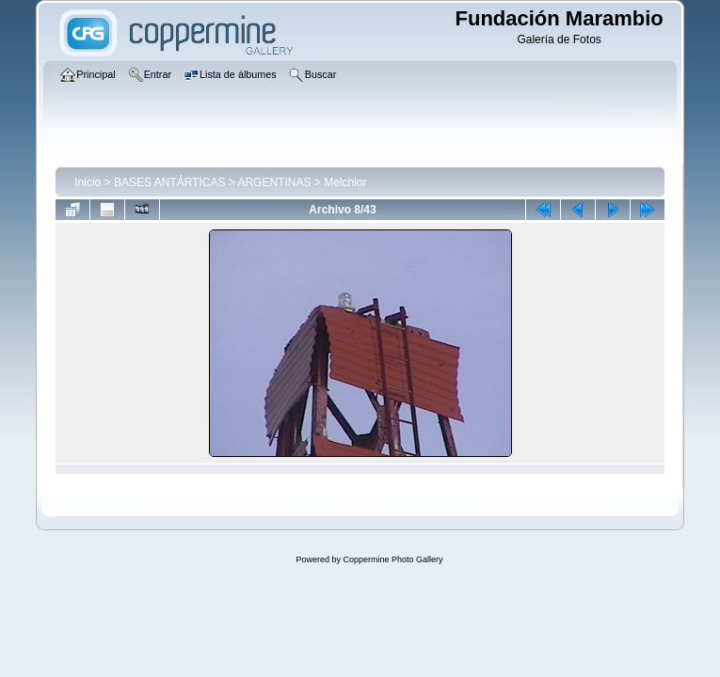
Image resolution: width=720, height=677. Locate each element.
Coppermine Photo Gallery (392, 559)
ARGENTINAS (274, 182)
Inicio (87, 182)
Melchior (345, 182)
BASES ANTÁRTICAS (169, 182)
